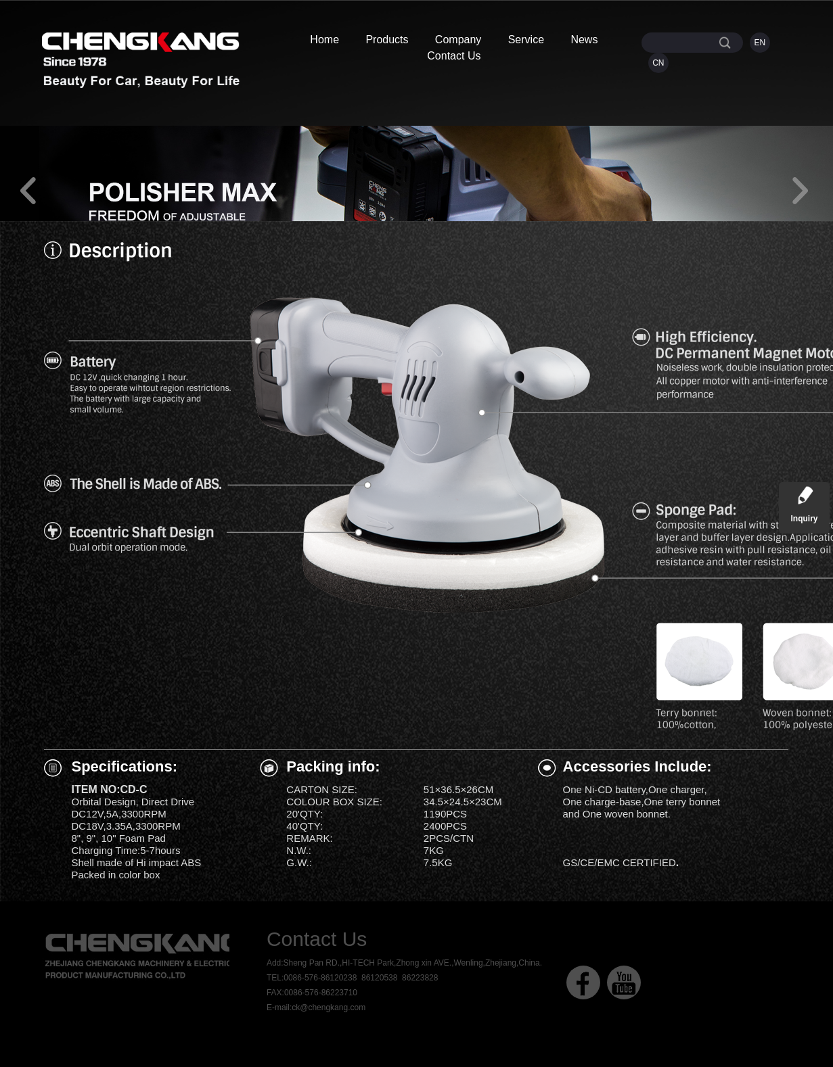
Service (526, 39)
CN (658, 63)
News (584, 39)
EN (760, 42)
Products (386, 39)
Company (458, 39)
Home (324, 39)
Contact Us (453, 56)
